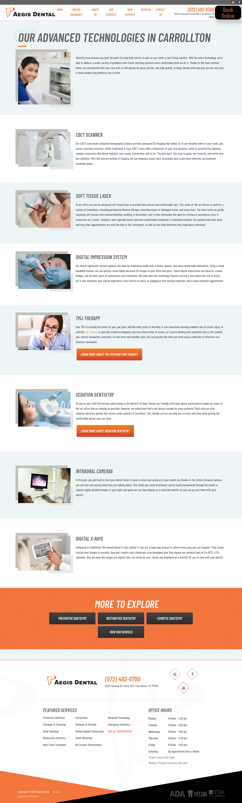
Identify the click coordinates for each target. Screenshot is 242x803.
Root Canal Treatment (54, 745)
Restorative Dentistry (121, 618)
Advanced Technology (119, 718)
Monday (152, 718)
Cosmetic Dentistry (169, 618)
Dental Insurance (76, 12)
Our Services (111, 12)
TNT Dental (33, 796)
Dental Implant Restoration (89, 731)
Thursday (153, 738)
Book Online (228, 12)
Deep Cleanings (51, 731)
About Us (95, 12)
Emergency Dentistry (119, 724)
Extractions (81, 718)
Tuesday (152, 725)
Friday (151, 745)
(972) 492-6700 (201, 9)
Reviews (146, 9)
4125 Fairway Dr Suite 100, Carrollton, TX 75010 (194, 15)
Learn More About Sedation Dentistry (105, 431)
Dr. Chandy (91, 332)
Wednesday (154, 731)
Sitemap (56, 792)
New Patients (130, 12)
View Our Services (121, 632)
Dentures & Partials (85, 724)
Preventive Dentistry (72, 618)
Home (60, 9)
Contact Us (161, 12)
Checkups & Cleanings (54, 724)
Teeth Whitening (83, 738)
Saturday (153, 751)
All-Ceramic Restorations (88, 745)
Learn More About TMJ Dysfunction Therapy (109, 354)
